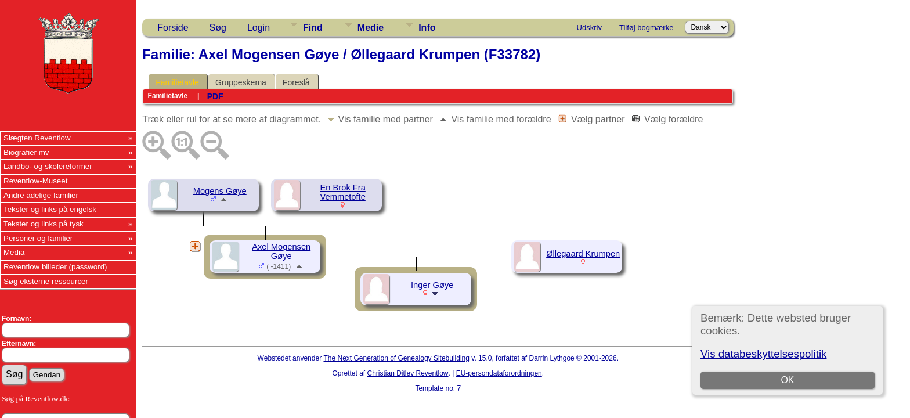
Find (313, 28)
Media (13, 252)
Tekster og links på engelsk (49, 209)
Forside (172, 28)
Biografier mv (26, 152)
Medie (371, 28)
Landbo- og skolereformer (47, 166)
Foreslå (296, 82)
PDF (215, 96)
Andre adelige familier (40, 195)
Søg (218, 28)
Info (426, 28)
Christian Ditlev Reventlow (407, 373)
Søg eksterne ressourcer (45, 281)
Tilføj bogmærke (646, 27)
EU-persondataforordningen (499, 373)
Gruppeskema (240, 82)
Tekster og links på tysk (43, 223)
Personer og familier (38, 238)
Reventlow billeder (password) (55, 266)
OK (787, 380)
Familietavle (177, 82)
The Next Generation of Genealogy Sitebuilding (396, 358)
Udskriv (589, 27)
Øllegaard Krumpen (583, 253)
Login (258, 28)
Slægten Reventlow (37, 138)
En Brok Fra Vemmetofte (343, 192)
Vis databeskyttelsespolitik (763, 354)
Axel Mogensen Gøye (281, 251)
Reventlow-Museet (35, 180)
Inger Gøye (432, 285)
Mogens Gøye (220, 191)
